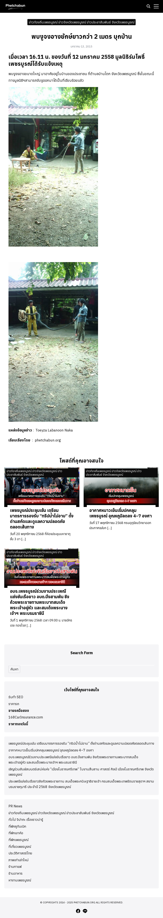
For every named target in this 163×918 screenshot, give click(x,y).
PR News (15, 806)
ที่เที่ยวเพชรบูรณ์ (19, 846)
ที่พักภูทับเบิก (17, 826)
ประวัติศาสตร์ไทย (20, 853)
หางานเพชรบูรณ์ (19, 880)
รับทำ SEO (15, 697)
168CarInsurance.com (25, 717)
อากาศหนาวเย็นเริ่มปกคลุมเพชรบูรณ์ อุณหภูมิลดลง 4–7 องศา (120, 513)
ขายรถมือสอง (18, 710)
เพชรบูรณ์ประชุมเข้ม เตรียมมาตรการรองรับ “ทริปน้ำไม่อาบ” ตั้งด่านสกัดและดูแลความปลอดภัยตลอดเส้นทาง (41, 518)
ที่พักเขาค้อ (15, 833)
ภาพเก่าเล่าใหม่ (18, 860)
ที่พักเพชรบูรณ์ (18, 840)
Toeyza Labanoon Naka (54, 430)
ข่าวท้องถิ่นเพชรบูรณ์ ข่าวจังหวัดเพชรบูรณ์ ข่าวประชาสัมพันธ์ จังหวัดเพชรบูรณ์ (81, 22)
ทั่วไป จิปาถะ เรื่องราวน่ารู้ (25, 819)
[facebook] (78, 911)
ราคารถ (13, 704)
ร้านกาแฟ (15, 866)
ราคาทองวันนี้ (18, 724)
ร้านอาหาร (15, 873)
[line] (84, 911)
